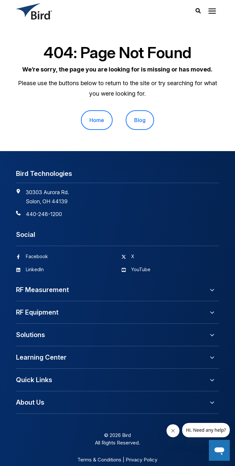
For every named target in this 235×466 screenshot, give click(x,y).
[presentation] (212, 11)
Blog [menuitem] (140, 120)
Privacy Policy (141, 460)
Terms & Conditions (99, 460)
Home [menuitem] (96, 120)
